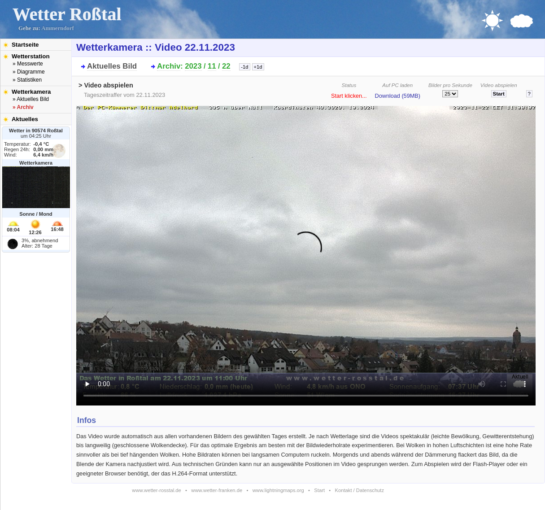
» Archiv (23, 107)
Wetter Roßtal (67, 14)
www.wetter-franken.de (216, 490)
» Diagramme (29, 72)
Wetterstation (31, 56)
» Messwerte (28, 64)
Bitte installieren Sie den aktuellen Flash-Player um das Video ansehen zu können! (306, 252)
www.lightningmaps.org (278, 490)
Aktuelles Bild (112, 66)
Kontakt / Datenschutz (359, 490)
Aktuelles (25, 119)
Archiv (168, 66)
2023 (193, 66)
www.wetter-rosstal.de (156, 490)
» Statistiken (27, 80)
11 (212, 66)
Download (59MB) (397, 96)
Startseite (25, 44)
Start (319, 490)
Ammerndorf (57, 28)
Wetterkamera (31, 91)
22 (226, 66)
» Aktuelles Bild (31, 99)
